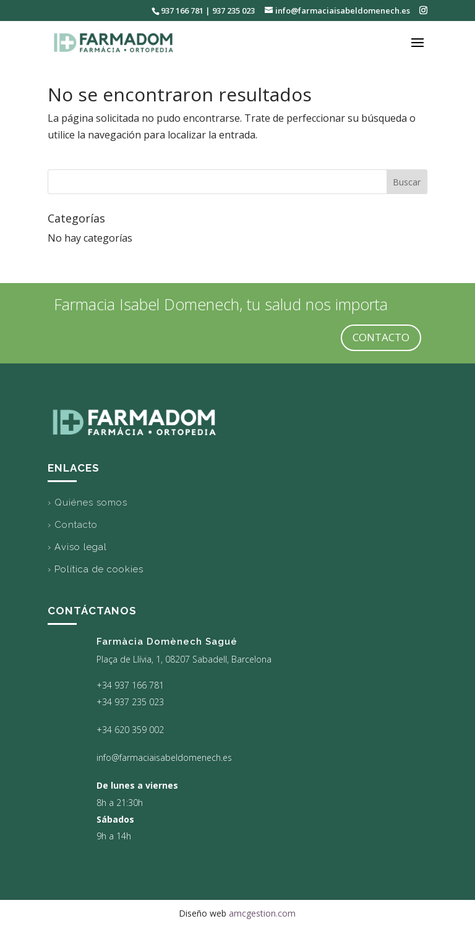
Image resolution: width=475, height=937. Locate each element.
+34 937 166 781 (130, 685)
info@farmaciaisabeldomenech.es (164, 757)
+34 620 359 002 (130, 730)
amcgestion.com (262, 913)
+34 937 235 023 (130, 702)
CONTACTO (381, 337)
